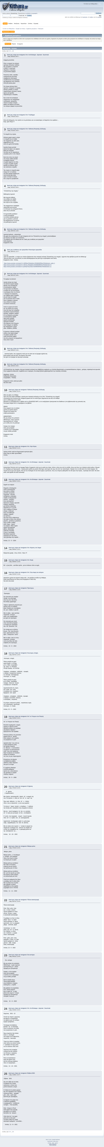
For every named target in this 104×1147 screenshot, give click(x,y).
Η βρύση (30, 786)
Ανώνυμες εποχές (32, 653)
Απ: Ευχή (30, 560)
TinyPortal (49, 1141)
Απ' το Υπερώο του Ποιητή (35, 716)
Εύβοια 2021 (31, 1073)
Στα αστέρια (31, 954)
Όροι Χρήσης (53, 1144)
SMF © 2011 (48, 1139)
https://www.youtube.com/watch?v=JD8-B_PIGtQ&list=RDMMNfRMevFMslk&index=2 (27, 265)
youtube (99, 17)
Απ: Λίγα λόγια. (32, 446)
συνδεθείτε (28, 13)
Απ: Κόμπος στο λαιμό (34, 547)
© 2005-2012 (55, 1141)
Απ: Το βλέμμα (30, 115)
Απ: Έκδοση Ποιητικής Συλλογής (36, 129)
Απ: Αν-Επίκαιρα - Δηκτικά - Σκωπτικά (37, 54)
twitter (91, 17)
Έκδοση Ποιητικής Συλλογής (36, 389)
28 (13, 51)
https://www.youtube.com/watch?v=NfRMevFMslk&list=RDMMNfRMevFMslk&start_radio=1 (29, 263)
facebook (85, 17)
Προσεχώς (30, 588)
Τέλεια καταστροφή (33, 899)
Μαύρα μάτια (31, 846)
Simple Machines (56, 1139)
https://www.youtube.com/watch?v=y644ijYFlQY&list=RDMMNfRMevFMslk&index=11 (27, 266)
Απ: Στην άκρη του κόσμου (35, 572)
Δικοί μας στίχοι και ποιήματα (16, 54)
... (11, 51)
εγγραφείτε (34, 13)
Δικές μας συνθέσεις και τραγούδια (17, 249)
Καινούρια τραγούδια (35, 249)
